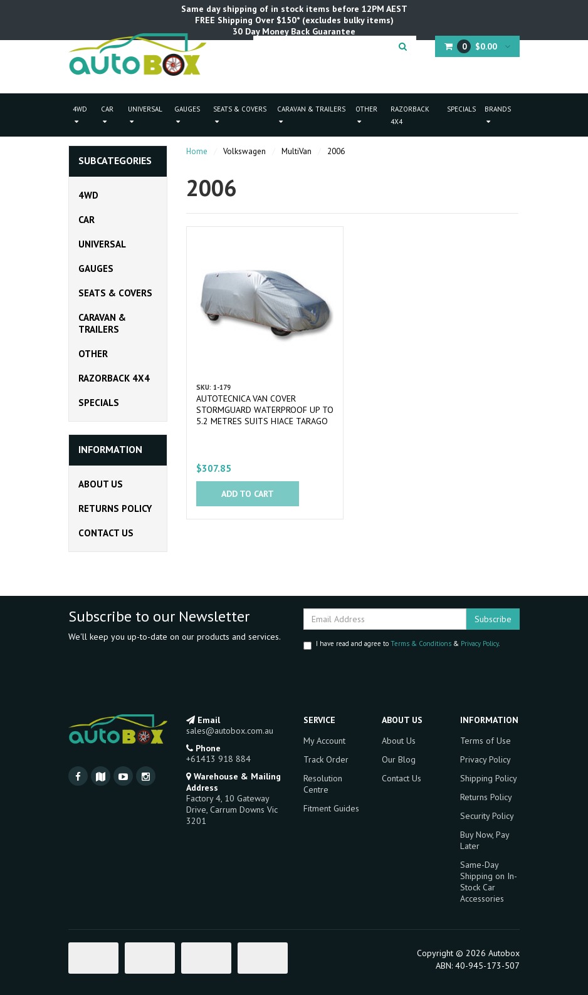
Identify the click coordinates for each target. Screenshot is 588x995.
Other (366, 115)
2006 (336, 151)
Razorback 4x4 (410, 115)
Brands (498, 115)
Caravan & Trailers (311, 115)
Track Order (326, 759)
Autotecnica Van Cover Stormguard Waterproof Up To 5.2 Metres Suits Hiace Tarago (264, 410)
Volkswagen (244, 151)
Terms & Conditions (421, 643)
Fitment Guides (331, 808)
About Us (100, 484)
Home (196, 151)
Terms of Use (485, 740)
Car (107, 115)
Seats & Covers (239, 115)
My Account (324, 740)
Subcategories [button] (115, 161)
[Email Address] (384, 619)
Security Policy (487, 815)
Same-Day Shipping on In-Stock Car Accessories (488, 881)
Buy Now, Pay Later (484, 840)
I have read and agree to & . (401, 644)
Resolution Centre (322, 784)
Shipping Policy (488, 778)
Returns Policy (115, 508)
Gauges (187, 115)
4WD (80, 115)
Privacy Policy (479, 643)
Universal (145, 115)
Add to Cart (247, 493)
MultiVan (296, 151)
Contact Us (106, 533)
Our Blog (399, 759)
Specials (461, 109)
